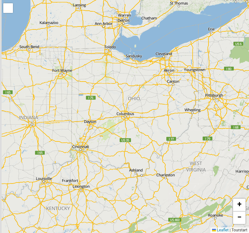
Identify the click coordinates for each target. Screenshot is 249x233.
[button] (8, 8)
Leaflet (220, 230)
